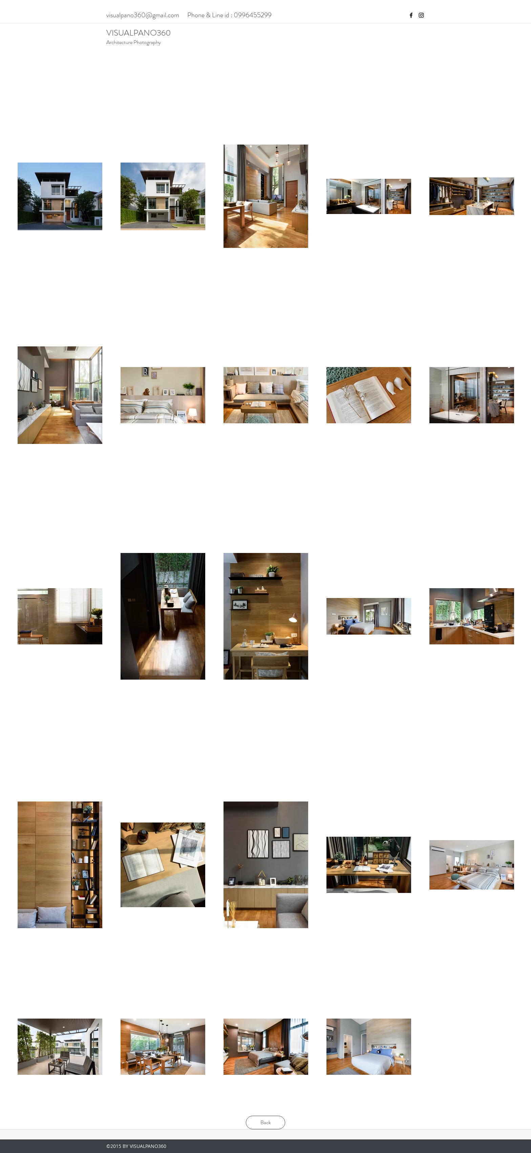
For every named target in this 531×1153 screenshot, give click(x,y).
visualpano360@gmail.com (142, 15)
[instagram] (421, 15)
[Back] (265, 1122)
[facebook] (411, 15)
